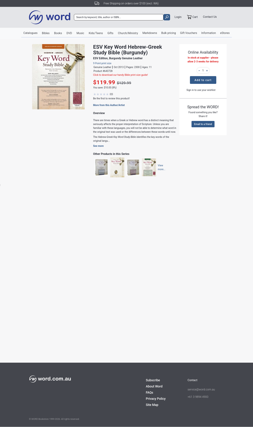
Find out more (48, 355)
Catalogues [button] (30, 33)
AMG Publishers (89, 278)
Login (178, 17)
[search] (166, 17)
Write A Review (208, 208)
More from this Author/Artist (109, 105)
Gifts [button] (110, 33)
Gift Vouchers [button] (188, 33)
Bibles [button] (45, 33)
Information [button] (208, 33)
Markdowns (149, 33)
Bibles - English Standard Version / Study (103, 291)
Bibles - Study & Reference (95, 298)
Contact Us (210, 17)
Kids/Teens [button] (96, 33)
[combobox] (118, 17)
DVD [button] (69, 33)
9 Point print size (102, 63)
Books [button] (58, 33)
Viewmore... (160, 167)
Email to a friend (203, 124)
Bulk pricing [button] (168, 33)
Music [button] (80, 33)
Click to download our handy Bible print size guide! (120, 74)
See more (98, 146)
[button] (198, 70)
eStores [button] (225, 33)
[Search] (118, 17)
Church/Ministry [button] (128, 33)
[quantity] (203, 70)
